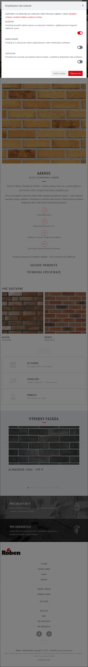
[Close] (83, 5)
